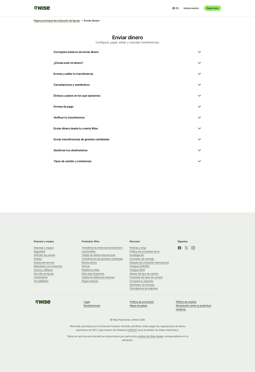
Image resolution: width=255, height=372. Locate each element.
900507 (132, 329)
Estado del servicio (44, 262)
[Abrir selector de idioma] (175, 8)
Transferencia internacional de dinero (102, 247)
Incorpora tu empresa (141, 280)
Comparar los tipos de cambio (146, 277)
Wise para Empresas (93, 273)
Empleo (38, 258)
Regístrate (212, 8)
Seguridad (39, 251)
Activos (86, 266)
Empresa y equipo (44, 247)
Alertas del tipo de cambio (144, 273)
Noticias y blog (138, 247)
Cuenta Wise (88, 251)
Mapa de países (138, 305)
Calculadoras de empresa (144, 288)
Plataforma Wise (91, 269)
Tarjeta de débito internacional (98, 255)
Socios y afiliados (43, 269)
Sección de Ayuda (44, 273)
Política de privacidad (142, 301)
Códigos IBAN (137, 269)
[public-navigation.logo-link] (43, 303)
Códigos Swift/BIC (140, 266)
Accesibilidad (41, 280)
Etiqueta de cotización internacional (149, 262)
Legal (87, 301)
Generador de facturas (142, 284)
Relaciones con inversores (48, 266)
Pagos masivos (90, 280)
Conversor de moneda (142, 258)
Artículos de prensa (44, 255)
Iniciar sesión (191, 8)
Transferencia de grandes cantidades (102, 258)
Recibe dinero (89, 262)
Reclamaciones (92, 305)
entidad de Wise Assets (150, 336)
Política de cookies (186, 301)
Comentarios (41, 277)
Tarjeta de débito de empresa (98, 277)
